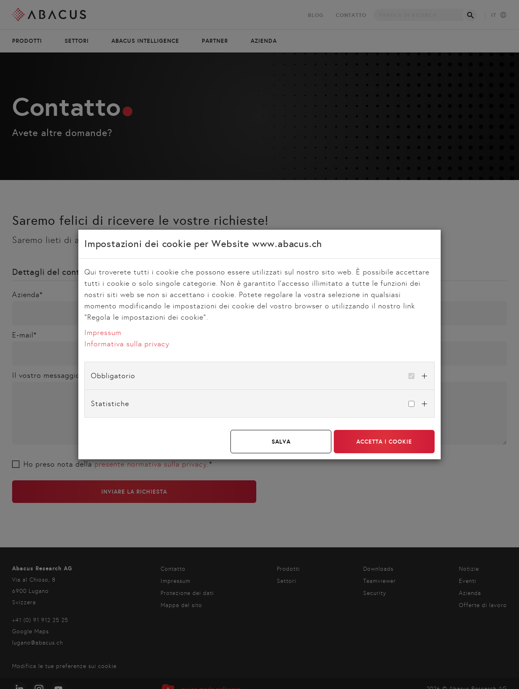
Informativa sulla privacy (127, 343)
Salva (281, 441)
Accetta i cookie (384, 441)
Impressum (102, 332)
